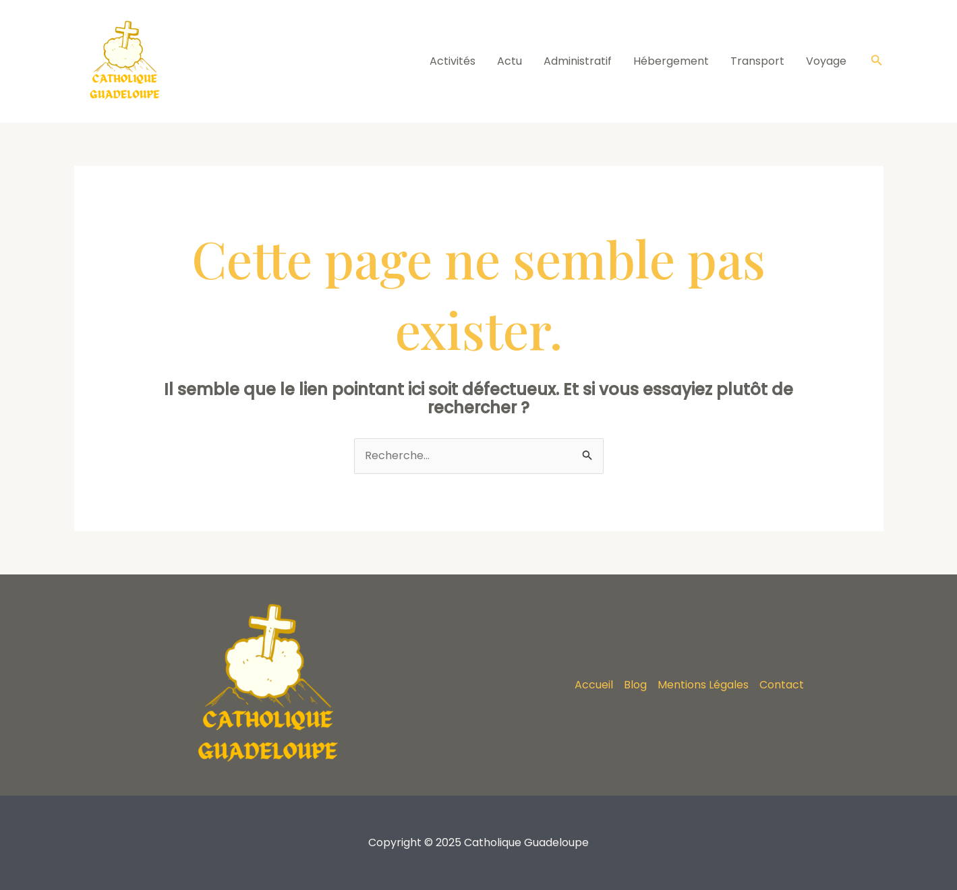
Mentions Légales (703, 684)
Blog (635, 684)
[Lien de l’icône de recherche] (877, 61)
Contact (781, 684)
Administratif (578, 61)
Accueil (594, 684)
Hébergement (671, 61)
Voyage (826, 61)
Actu (509, 61)
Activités (452, 61)
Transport (757, 61)
